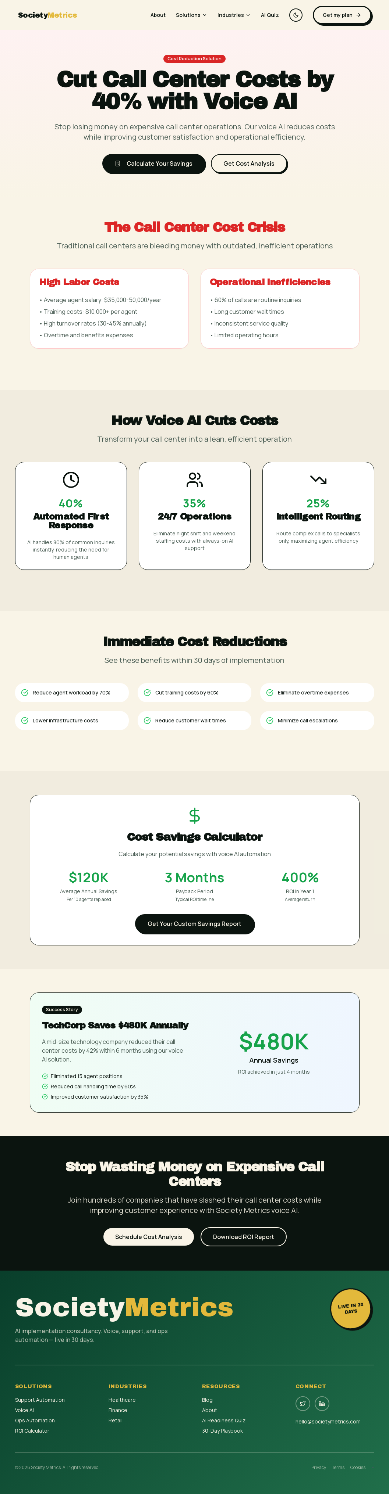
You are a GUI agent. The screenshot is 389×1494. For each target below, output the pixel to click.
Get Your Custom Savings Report (194, 924)
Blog (207, 1399)
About (158, 14)
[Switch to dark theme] (296, 15)
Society (47, 15)
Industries (234, 14)
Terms (338, 1467)
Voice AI (24, 1410)
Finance (118, 1410)
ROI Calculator (32, 1430)
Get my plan (342, 14)
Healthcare (122, 1399)
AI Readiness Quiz (223, 1420)
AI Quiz (270, 14)
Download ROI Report (243, 1237)
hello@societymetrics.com (328, 1421)
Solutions (191, 14)
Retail (116, 1420)
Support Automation (40, 1399)
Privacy (318, 1467)
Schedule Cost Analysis (148, 1237)
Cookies (357, 1467)
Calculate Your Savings (153, 163)
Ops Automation (35, 1420)
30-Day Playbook (222, 1430)
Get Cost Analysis (249, 163)
